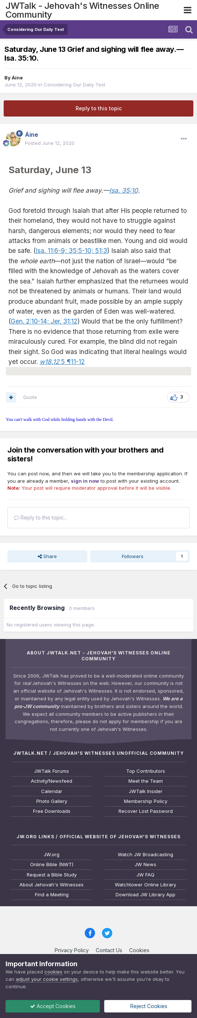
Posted (49, 143)
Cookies (139, 950)
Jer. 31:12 (63, 321)
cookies (53, 972)
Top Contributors (145, 771)
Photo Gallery (51, 801)
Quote (30, 397)
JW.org (51, 854)
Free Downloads (51, 811)
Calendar (51, 791)
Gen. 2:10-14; (30, 321)
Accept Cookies (53, 1006)
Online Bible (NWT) (51, 864)
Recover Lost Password (145, 811)
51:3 (100, 250)
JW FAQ (145, 875)
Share (47, 556)
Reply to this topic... (40, 517)
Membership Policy (145, 801)
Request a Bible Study (52, 875)
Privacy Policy (72, 950)
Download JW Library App (145, 894)
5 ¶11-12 (62, 361)
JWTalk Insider (146, 791)
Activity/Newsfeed (51, 781)
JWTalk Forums (51, 771)
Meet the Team (145, 781)
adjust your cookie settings (47, 979)
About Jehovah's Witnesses (51, 884)
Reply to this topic (99, 108)
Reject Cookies (148, 1006)
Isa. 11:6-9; (51, 250)
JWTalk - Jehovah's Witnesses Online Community (82, 10)
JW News (145, 864)
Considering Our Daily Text (74, 84)
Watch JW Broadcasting (145, 854)
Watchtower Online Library (145, 884)
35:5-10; (80, 250)
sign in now (85, 481)
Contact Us (109, 950)
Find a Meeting (52, 894)
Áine (17, 78)
